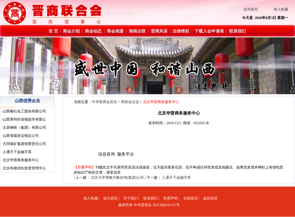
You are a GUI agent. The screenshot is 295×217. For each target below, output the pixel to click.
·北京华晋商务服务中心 (20, 160)
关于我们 (130, 198)
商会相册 (115, 31)
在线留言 (190, 198)
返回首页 (210, 198)
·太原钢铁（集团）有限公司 (24, 127)
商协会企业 (130, 102)
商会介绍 (71, 31)
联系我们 (237, 31)
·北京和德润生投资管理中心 (24, 168)
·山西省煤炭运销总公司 (20, 136)
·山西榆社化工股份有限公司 (24, 111)
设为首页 (251, 9)
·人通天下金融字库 (17, 152)
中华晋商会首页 (104, 102)
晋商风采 (159, 31)
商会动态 (93, 31)
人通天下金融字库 (176, 177)
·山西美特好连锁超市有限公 (24, 119)
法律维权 (180, 31)
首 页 (53, 31)
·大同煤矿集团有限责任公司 (24, 144)
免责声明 (170, 198)
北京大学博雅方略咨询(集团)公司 (117, 177)
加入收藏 (281, 9)
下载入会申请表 (209, 31)
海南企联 (137, 31)
